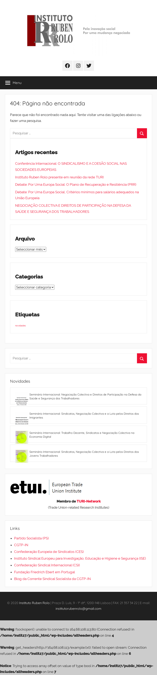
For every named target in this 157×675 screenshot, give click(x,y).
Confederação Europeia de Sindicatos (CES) (49, 552)
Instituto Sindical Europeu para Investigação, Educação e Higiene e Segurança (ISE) (80, 558)
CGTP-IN (21, 545)
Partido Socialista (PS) (31, 538)
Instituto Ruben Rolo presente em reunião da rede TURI (59, 177)
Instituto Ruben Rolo (34, 603)
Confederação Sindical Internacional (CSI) (47, 565)
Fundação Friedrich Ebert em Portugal (44, 572)
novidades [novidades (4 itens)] (20, 325)
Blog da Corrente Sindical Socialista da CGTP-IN (52, 579)
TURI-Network (89, 501)
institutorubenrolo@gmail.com (78, 609)
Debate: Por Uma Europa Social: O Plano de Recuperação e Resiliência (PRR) (75, 184)
